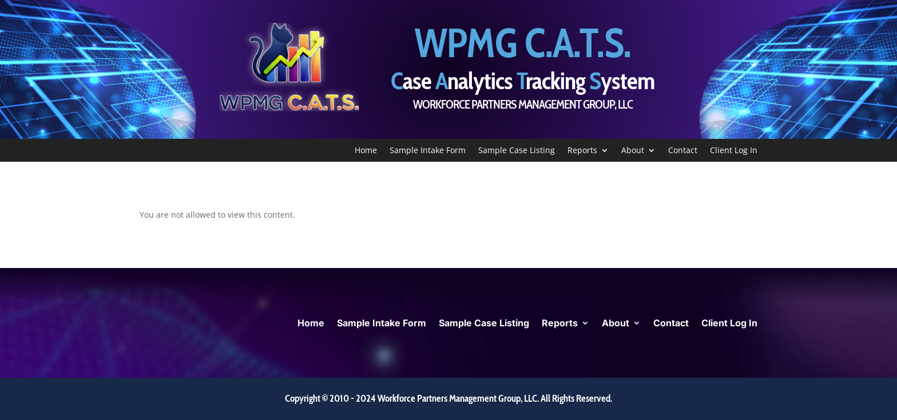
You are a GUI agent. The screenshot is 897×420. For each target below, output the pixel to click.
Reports (582, 150)
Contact (682, 150)
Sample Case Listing (516, 150)
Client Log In (733, 150)
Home (366, 150)
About (632, 150)
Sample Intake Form (428, 150)
